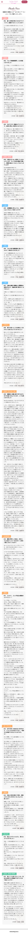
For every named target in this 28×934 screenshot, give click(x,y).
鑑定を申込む (24, 1)
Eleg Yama (15, 931)
